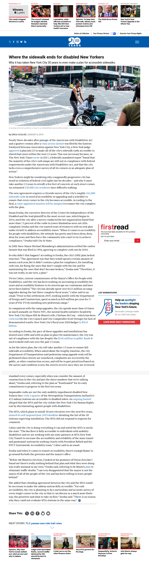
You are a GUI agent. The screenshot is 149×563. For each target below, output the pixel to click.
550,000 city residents (37, 187)
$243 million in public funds (74, 338)
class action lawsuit (53, 143)
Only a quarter (32, 395)
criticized (14, 318)
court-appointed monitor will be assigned (40, 203)
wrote (36, 157)
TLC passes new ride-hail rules (44, 523)
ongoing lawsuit (82, 399)
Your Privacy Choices (104, 33)
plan (87, 466)
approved (14, 150)
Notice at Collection (81, 33)
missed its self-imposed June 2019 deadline (33, 415)
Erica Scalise (19, 134)
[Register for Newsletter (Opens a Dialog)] (137, 240)
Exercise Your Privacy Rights (131, 33)
